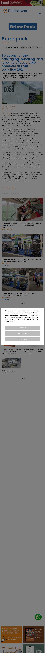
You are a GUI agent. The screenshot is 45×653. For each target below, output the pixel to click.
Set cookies (22, 339)
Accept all (23, 327)
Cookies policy (11, 321)
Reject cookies (22, 333)
